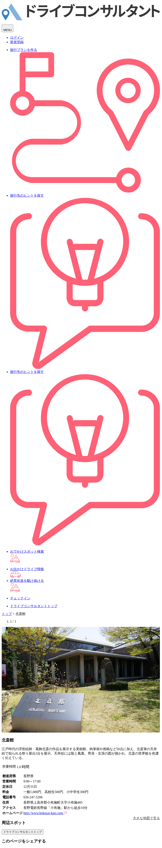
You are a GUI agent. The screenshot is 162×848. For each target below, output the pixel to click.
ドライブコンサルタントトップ (22, 831)
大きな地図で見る (146, 818)
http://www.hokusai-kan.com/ (45, 813)
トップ (7, 614)
